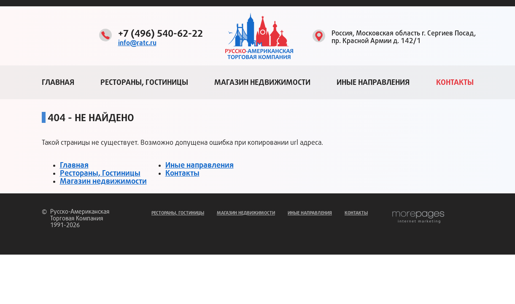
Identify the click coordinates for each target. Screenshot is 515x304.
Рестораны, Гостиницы (144, 82)
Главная (58, 82)
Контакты (455, 82)
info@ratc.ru (137, 42)
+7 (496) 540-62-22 (160, 34)
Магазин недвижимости (262, 82)
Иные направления (373, 82)
